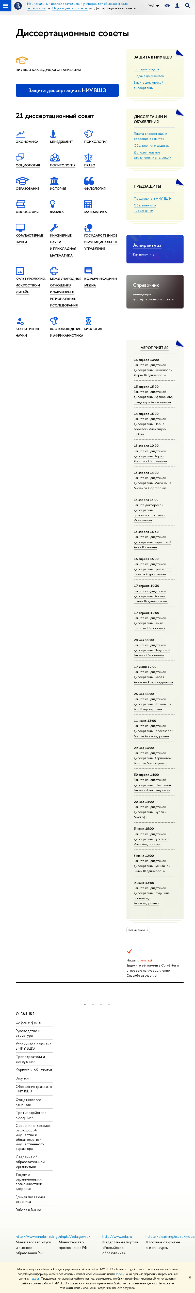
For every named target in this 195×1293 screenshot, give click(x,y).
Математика (95, 211)
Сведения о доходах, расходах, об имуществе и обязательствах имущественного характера (33, 1137)
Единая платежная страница (30, 1199)
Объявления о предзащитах (145, 208)
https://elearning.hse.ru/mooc (169, 1236)
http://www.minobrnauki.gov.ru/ (41, 1236)
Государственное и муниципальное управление (101, 242)
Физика (57, 211)
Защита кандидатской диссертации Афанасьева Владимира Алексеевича (153, 396)
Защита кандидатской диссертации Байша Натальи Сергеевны (150, 622)
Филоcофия (27, 211)
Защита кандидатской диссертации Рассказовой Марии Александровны (153, 730)
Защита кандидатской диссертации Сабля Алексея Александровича (153, 676)
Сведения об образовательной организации (30, 1161)
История (58, 188)
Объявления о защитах (151, 145)
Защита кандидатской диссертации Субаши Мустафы (150, 811)
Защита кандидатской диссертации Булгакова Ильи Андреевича (151, 839)
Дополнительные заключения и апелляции (152, 155)
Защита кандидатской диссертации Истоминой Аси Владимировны (152, 704)
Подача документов (149, 75)
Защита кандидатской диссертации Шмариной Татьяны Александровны (152, 784)
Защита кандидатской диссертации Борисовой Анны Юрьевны (152, 541)
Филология (95, 188)
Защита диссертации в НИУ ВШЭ (67, 90)
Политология (62, 165)
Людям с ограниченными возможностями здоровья (29, 1181)
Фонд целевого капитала (28, 1102)
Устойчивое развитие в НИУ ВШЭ (34, 1046)
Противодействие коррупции (31, 1115)
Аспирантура (147, 245)
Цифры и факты (28, 1022)
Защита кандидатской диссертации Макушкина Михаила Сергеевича (152, 482)
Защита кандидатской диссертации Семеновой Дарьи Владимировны (153, 369)
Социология (28, 165)
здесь (119, 1274)
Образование (27, 188)
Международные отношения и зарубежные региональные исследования (65, 291)
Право (89, 165)
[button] (85, 1004)
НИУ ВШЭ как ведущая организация (48, 69)
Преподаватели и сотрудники (30, 1059)
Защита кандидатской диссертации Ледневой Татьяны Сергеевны (152, 650)
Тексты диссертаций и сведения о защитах (150, 136)
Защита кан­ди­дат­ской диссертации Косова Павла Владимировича (151, 596)
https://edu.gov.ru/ (74, 1236)
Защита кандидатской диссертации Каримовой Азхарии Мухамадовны (153, 757)
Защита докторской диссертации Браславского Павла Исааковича (149, 512)
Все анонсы (138, 930)
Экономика (27, 141)
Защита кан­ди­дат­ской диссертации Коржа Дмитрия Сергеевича (150, 456)
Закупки (22, 1078)
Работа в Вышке (28, 1209)
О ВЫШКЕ (25, 1013)
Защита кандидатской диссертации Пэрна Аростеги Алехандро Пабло (150, 426)
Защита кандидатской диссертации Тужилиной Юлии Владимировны (152, 865)
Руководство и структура (28, 1033)
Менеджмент (61, 141)
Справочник (146, 285)
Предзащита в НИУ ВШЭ (152, 198)
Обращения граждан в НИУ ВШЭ (34, 1088)
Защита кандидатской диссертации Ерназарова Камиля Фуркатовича (153, 569)
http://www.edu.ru (117, 1236)
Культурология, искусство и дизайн (30, 285)
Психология (95, 141)
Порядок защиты (146, 69)
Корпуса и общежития (34, 1069)
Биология (93, 328)
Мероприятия (154, 347)
